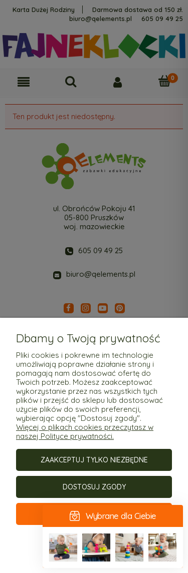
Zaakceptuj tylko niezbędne (94, 459)
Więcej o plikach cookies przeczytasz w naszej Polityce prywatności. (84, 431)
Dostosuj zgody (94, 486)
